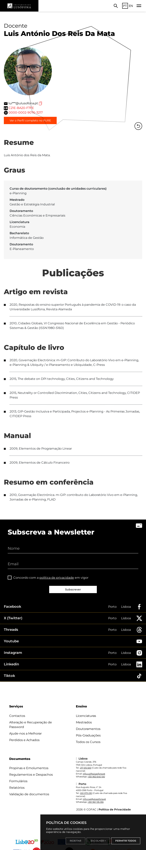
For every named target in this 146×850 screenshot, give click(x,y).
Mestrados (84, 722)
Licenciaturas (86, 716)
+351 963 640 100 (96, 776)
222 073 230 (86, 793)
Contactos (17, 716)
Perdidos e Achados (24, 740)
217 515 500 (85, 767)
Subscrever (73, 589)
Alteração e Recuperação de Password (30, 725)
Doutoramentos (88, 729)
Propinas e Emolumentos (28, 768)
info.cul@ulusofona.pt (94, 773)
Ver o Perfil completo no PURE (30, 120)
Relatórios (17, 787)
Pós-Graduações (88, 735)
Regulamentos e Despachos (31, 774)
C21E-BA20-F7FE (21, 108)
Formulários (18, 781)
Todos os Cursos (88, 742)
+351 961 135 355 (96, 802)
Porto (112, 606)
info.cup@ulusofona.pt (94, 799)
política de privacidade (56, 577)
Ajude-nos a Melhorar (25, 733)
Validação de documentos (29, 794)
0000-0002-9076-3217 (26, 112)
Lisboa (126, 606)
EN (131, 6)
